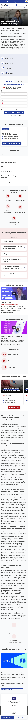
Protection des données (14, 117)
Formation (4, 8)
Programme (12, 8)
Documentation (7, 717)
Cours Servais (5, 27)
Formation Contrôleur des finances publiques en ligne (11, 389)
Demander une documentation (14, 112)
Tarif (25, 8)
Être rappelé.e (21, 5)
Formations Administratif (20, 27)
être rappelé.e (20, 717)
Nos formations (14, 407)
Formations (11, 27)
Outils (20, 8)
